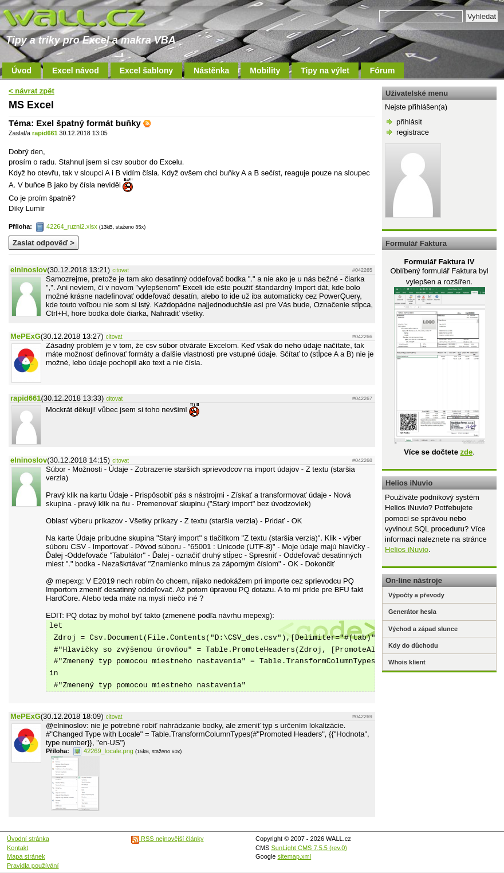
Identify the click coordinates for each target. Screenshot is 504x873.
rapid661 (45, 133)
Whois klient (407, 662)
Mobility (265, 70)
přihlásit (409, 122)
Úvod (21, 70)
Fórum (382, 70)
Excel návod (75, 70)
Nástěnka (211, 70)
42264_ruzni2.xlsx (66, 226)
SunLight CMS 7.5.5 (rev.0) (309, 847)
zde (466, 452)
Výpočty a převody (416, 595)
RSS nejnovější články (167, 838)
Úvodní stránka (28, 838)
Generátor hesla (412, 611)
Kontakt (17, 847)
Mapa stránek (26, 856)
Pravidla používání (33, 865)
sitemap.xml (295, 856)
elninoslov (28, 269)
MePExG (25, 336)
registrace (412, 132)
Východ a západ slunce (423, 628)
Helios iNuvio (406, 549)
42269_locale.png (103, 750)
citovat (120, 270)
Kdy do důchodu (413, 645)
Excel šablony (146, 70)
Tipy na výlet (325, 70)
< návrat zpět (31, 91)
